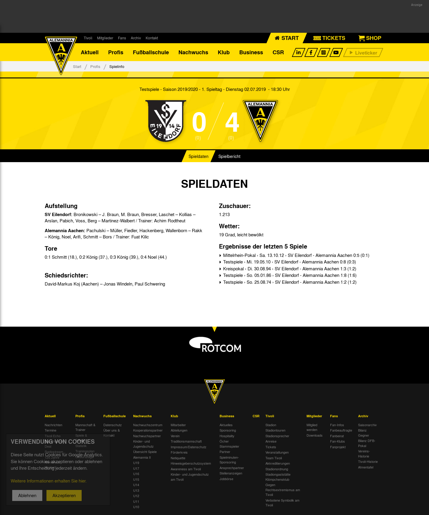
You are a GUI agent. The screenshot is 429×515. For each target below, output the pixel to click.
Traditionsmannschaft (186, 441)
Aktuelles (226, 424)
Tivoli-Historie (368, 461)
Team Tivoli (273, 457)
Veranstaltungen (277, 452)
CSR (278, 52)
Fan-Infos (337, 424)
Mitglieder (105, 38)
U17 (136, 468)
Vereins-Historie (364, 453)
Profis (115, 52)
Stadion (270, 424)
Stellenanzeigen (231, 473)
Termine (50, 430)
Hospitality (227, 435)
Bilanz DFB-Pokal (366, 443)
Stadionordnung (276, 468)
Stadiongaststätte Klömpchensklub (277, 477)
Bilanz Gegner (363, 433)
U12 (136, 495)
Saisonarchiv (367, 424)
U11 (136, 501)
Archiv (136, 38)
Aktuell (90, 52)
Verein (175, 435)
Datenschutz (112, 424)
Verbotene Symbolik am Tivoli (282, 503)
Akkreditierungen (277, 463)
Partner (225, 451)
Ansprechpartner (232, 467)
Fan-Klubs (337, 441)
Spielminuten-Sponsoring (229, 460)
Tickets (270, 446)
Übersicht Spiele (145, 451)
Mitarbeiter (178, 424)
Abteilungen (179, 430)
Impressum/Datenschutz (188, 446)
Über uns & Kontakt (111, 433)
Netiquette (178, 457)
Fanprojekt (338, 446)
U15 (136, 479)
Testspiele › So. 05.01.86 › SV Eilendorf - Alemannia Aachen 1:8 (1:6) (289, 275)
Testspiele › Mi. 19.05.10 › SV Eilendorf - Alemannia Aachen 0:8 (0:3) (289, 261)
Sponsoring (228, 430)
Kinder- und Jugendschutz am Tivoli (190, 477)
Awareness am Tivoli (186, 468)
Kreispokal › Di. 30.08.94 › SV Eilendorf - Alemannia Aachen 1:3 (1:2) (289, 268)
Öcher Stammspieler (229, 444)
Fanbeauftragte (341, 430)
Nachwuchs (193, 52)
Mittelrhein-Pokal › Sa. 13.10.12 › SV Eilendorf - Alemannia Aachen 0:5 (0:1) (295, 255)
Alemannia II (142, 457)
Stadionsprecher (277, 435)
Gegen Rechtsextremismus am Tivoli (282, 489)
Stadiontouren (275, 430)
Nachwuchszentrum (147, 424)
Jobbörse (226, 478)
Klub (224, 52)
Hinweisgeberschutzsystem (191, 463)
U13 (136, 490)
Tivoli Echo (52, 435)
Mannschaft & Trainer (85, 427)
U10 (136, 506)
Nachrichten (53, 424)
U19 (136, 462)
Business (251, 52)
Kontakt (152, 38)
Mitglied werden (312, 427)
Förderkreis (179, 452)
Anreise (270, 441)
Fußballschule (151, 52)
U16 (136, 473)
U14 (136, 484)
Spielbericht (229, 156)
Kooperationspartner (148, 430)
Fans (122, 38)
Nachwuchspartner (147, 435)
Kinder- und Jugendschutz (143, 444)
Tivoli (88, 38)
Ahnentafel (365, 467)
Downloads (315, 435)
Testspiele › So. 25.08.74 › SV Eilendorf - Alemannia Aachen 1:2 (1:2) (289, 282)
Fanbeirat (337, 435)
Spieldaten (199, 156)
